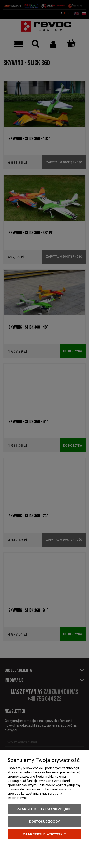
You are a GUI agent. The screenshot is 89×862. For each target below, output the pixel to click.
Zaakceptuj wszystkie (44, 834)
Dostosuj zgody (44, 821)
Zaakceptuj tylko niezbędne (44, 809)
